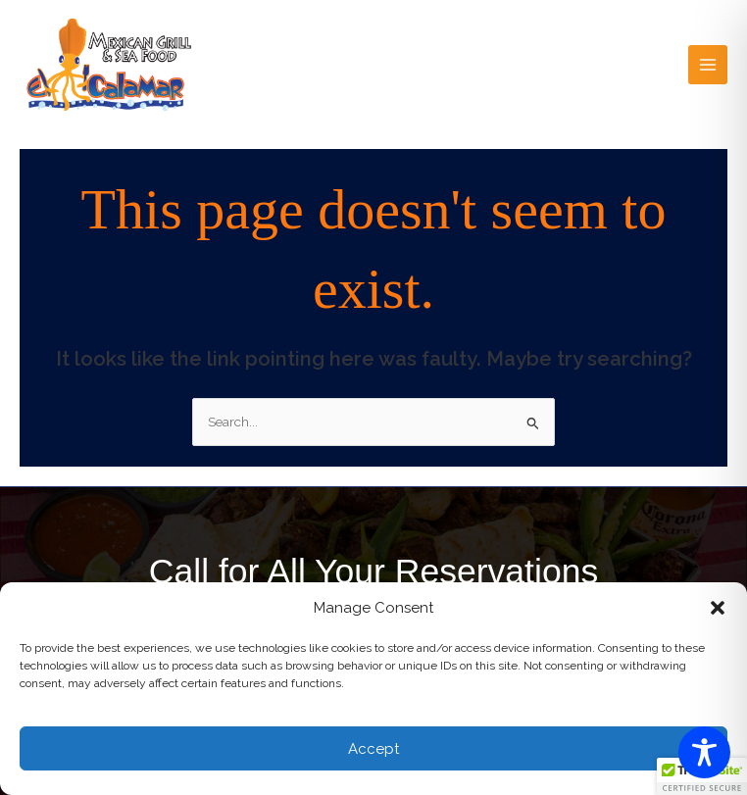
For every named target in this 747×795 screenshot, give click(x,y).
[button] (717, 608)
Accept (373, 749)
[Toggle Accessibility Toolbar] (704, 752)
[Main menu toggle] (708, 65)
